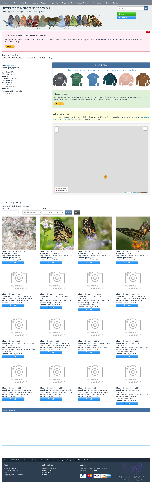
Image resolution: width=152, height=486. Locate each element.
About (13, 3)
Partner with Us (47, 473)
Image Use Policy (65, 460)
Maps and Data (68, 3)
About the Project (10, 468)
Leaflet (125, 192)
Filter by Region (7, 209)
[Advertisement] (76, 428)
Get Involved (25, 3)
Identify (35, 3)
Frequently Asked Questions (13, 475)
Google (136, 192)
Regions (43, 3)
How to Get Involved (49, 468)
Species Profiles (83, 3)
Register (44, 475)
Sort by (25, 209)
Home (5, 3)
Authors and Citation (11, 470)
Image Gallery (54, 3)
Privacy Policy (52, 460)
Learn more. (93, 470)
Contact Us (77, 460)
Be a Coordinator (48, 470)
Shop (108, 3)
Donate (115, 3)
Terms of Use (40, 460)
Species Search (98, 3)
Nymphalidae (11, 66)
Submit (68, 212)
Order (45, 209)
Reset (77, 212)
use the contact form (67, 119)
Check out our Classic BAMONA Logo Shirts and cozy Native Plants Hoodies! (101, 70)
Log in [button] (122, 14)
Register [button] (123, 18)
